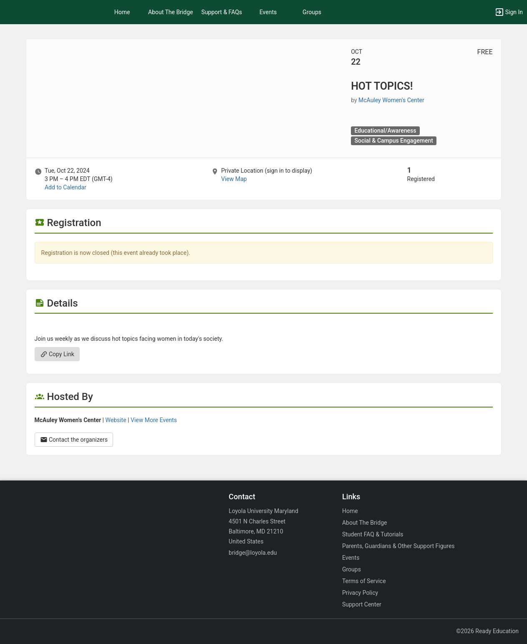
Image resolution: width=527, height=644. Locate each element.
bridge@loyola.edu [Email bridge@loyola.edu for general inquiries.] (253, 552)
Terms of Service (364, 581)
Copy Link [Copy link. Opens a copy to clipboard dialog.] (57, 354)
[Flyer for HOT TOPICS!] (264, 326)
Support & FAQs (222, 12)
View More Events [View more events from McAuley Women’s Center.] (154, 420)
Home (350, 511)
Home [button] (122, 12)
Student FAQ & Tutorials (372, 534)
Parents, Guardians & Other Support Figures (398, 546)
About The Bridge (170, 12)
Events (268, 12)
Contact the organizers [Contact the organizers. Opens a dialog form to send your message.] (74, 439)
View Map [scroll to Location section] (234, 179)
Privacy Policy (360, 592)
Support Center (361, 604)
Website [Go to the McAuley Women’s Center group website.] (116, 420)
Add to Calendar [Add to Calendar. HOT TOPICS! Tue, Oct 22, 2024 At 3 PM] (65, 187)
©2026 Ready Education (487, 631)
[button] (508, 12)
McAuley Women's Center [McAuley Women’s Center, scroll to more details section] (391, 100)
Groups (312, 12)
